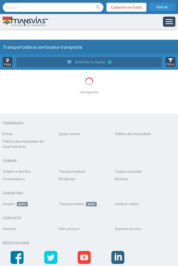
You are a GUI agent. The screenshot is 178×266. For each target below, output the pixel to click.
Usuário (15, 203)
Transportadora (78, 203)
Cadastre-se (126, 7)
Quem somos (69, 133)
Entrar (162, 7)
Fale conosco (69, 228)
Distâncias (67, 179)
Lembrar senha (127, 203)
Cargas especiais (128, 171)
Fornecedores (14, 179)
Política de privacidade (133, 133)
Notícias (121, 179)
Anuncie (9, 228)
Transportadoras (72, 171)
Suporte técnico (128, 228)
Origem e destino (17, 171)
